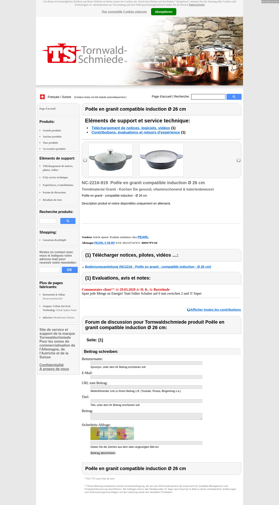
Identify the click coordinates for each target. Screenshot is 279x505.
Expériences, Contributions (58, 185)
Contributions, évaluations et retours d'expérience (136, 132)
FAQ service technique (55, 177)
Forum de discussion (54, 192)
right (238, 160)
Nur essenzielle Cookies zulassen (124, 11)
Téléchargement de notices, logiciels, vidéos (131, 128)
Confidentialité (51, 365)
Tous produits (50, 142)
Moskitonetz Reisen (58, 317)
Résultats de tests (52, 199)
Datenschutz (196, 4)
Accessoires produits (54, 148)
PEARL (143, 237)
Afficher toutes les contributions (216, 309)
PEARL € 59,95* (104, 242)
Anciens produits (52, 136)
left (85, 160)
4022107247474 (131, 242)
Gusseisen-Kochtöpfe (54, 240)
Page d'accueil (162, 96)
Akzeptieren (163, 11)
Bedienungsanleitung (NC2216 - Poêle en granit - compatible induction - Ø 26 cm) (148, 266)
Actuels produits (52, 130)
